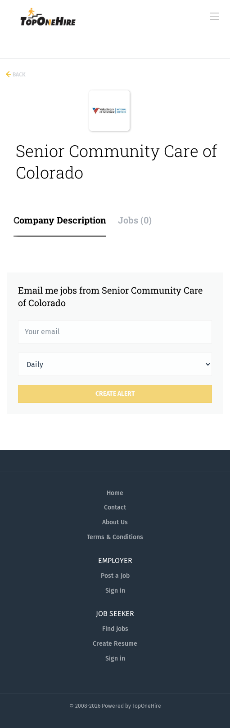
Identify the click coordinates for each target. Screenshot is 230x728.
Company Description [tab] (60, 220)
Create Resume (115, 644)
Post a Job (115, 576)
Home (115, 493)
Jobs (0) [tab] (135, 220)
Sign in (115, 590)
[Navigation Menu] (214, 16)
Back (18, 74)
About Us (115, 522)
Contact (115, 507)
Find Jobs (115, 629)
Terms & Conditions (115, 537)
